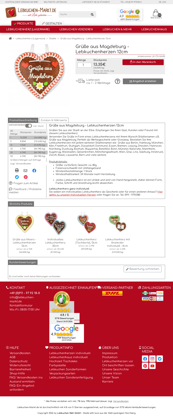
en (164, 2)
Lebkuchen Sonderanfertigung (71, 377)
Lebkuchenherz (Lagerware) (28, 29)
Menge (81, 60)
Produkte (23, 23)
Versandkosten (100, 73)
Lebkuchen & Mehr (117, 29)
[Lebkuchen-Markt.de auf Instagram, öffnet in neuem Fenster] (152, 358)
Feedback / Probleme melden (25, 191)
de (160, 2)
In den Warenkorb (143, 62)
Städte (52, 38)
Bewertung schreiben (142, 269)
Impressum (109, 353)
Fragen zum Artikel (23, 183)
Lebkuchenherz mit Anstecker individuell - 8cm (117, 242)
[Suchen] (92, 14)
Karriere (107, 381)
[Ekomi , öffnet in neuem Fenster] (61, 307)
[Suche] (77, 14)
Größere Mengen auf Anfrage (25, 160)
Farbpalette (57, 365)
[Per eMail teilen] (25, 171)
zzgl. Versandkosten (20, 163)
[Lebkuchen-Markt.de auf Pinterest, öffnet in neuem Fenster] (145, 366)
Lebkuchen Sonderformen (67, 369)
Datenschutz (19, 361)
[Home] (10, 38)
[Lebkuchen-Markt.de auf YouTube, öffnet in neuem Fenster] (152, 366)
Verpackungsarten (62, 373)
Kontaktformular (21, 305)
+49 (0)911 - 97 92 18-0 (25, 293)
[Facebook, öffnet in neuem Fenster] (34, 170)
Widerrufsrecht (20, 365)
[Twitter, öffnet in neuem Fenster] (17, 177)
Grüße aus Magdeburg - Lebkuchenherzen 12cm (85, 38)
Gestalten (52, 23)
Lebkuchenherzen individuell (70, 353)
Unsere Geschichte (115, 369)
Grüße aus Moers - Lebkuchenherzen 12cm (24, 242)
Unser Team (110, 377)
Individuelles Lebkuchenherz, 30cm (55, 242)
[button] (23, 120)
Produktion (110, 357)
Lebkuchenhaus (154, 29)
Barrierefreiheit (20, 369)
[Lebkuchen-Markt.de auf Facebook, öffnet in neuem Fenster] (145, 358)
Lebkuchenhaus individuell (68, 357)
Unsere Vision (112, 373)
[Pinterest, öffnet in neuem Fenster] (26, 177)
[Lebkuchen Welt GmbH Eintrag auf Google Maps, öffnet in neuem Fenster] (66, 328)
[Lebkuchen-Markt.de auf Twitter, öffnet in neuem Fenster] (159, 358)
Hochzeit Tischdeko (63, 361)
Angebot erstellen (143, 81)
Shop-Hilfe (17, 373)
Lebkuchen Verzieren (76, 29)
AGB (12, 357)
